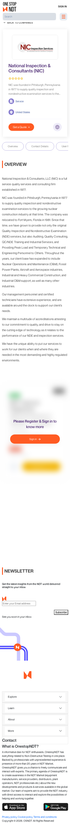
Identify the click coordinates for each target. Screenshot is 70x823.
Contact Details (39, 146)
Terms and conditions (45, 816)
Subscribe (61, 612)
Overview (13, 146)
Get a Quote (21, 127)
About (11, 719)
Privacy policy (10, 816)
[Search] (29, 16)
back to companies (18, 22)
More (11, 730)
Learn (11, 708)
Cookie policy (25, 816)
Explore (12, 696)
